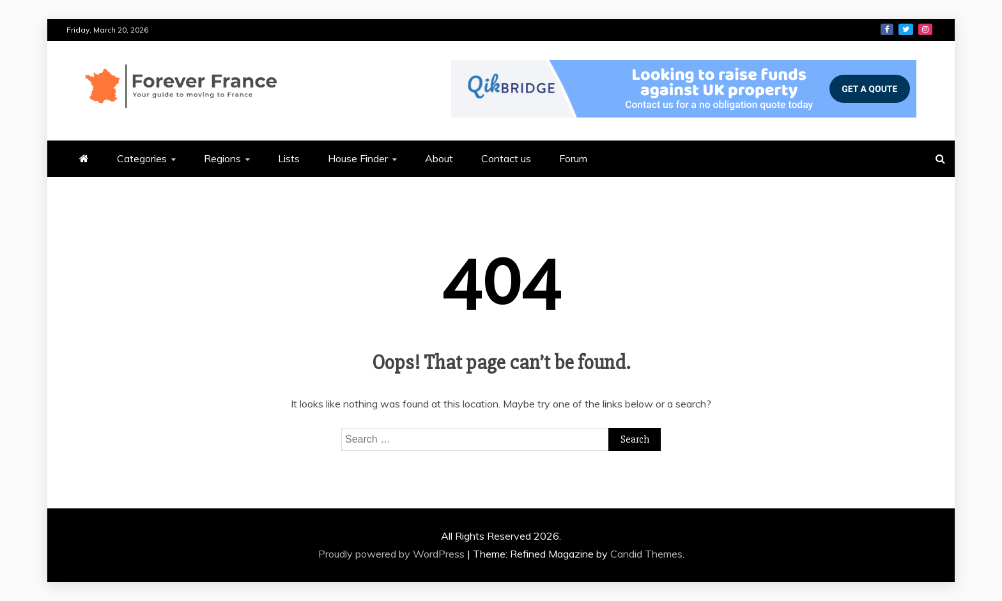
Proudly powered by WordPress (392, 553)
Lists (289, 158)
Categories (142, 158)
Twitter (905, 29)
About (439, 158)
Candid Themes (646, 553)
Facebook (887, 29)
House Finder (358, 158)
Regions (222, 158)
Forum (573, 158)
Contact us (506, 158)
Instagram (925, 29)
